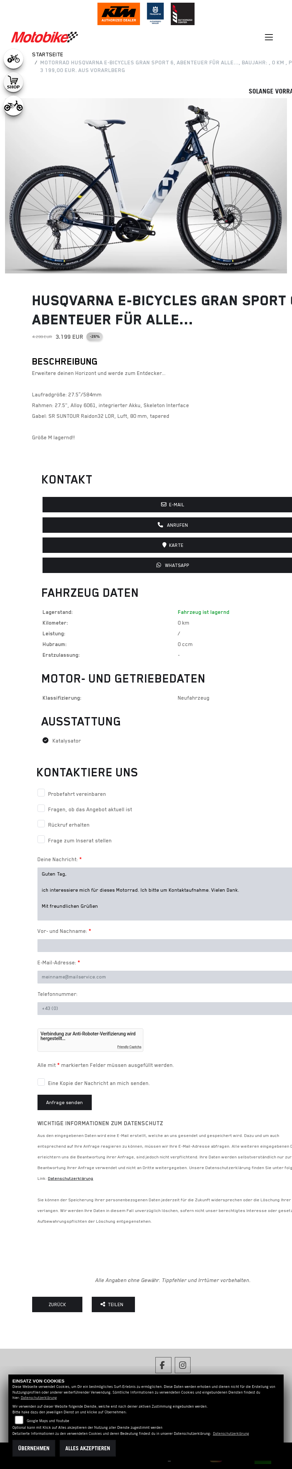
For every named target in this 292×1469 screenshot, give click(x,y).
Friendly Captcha (129, 1047)
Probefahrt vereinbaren (77, 794)
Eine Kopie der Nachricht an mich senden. (99, 1083)
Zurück (57, 1304)
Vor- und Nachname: (64, 931)
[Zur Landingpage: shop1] (13, 82)
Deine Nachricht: (60, 859)
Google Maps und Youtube (48, 1420)
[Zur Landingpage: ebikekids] (13, 105)
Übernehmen (34, 1448)
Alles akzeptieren (87, 1448)
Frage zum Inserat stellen (80, 841)
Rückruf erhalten (69, 825)
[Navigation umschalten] (269, 37)
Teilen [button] (113, 1304)
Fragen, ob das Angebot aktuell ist (90, 810)
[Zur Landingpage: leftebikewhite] (13, 59)
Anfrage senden (64, 1102)
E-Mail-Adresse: (59, 963)
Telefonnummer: (58, 994)
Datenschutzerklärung (70, 1178)
